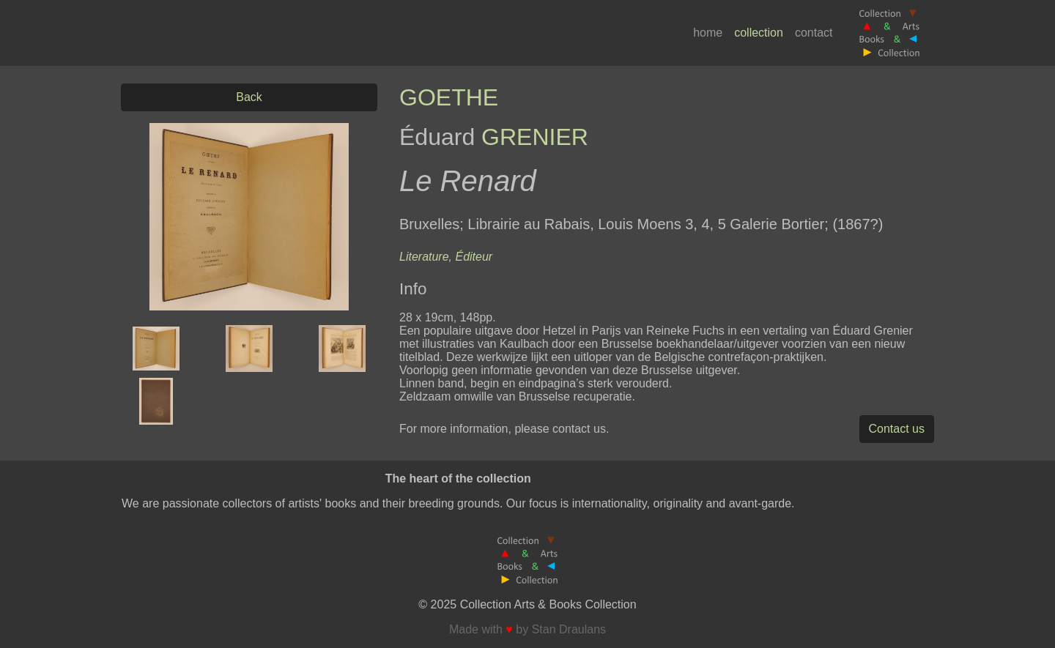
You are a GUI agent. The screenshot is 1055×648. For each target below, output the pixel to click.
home (707, 32)
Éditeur (473, 256)
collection (758, 32)
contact (814, 32)
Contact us (897, 428)
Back (249, 97)
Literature (424, 256)
